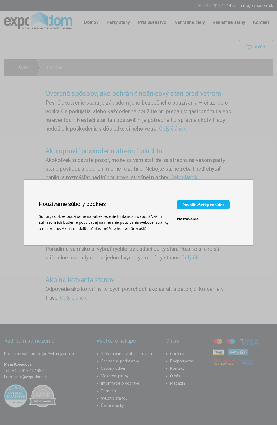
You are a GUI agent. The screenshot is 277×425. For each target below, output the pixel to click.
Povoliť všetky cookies (204, 204)
